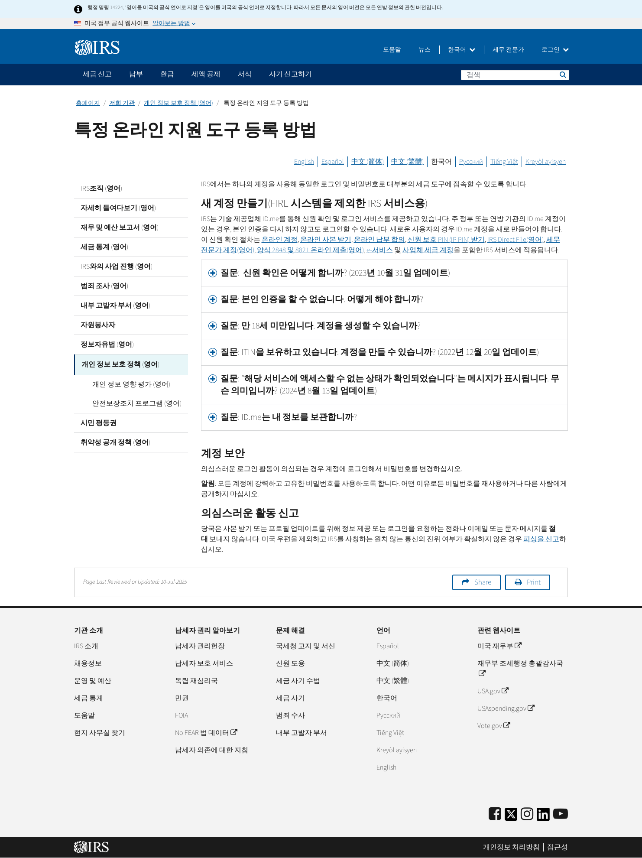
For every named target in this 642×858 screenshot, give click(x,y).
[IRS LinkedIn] (543, 817)
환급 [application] (167, 74)
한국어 (461, 50)
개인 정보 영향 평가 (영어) (126, 383)
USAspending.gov (505, 708)
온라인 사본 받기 (325, 239)
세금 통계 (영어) (104, 247)
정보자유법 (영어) (107, 344)
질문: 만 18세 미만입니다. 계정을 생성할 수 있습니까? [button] (320, 326)
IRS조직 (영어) (101, 188)
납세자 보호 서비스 (204, 663)
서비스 (379, 250)
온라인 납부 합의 (379, 239)
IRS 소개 (86, 646)
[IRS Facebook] (495, 814)
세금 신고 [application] (97, 74)
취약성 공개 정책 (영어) (115, 441)
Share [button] (482, 582)
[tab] (384, 273)
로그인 (555, 50)
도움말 (392, 50)
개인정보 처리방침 (511, 847)
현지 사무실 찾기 (99, 733)
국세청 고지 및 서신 (305, 646)
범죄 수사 (290, 715)
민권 (182, 698)
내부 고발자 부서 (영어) (115, 305)
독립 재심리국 (196, 681)
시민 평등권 (99, 421)
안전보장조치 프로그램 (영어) (131, 402)
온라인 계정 (280, 239)
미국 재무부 (499, 646)
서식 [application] (245, 74)
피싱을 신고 (541, 539)
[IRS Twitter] (511, 817)
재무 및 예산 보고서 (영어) (120, 227)
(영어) (515, 239)
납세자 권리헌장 (200, 646)
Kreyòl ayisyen (545, 161)
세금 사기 (290, 698)
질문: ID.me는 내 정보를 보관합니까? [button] (288, 417)
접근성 (557, 847)
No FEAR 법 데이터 (206, 733)
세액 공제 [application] (205, 74)
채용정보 (88, 663)
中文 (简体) (367, 161)
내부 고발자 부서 (301, 733)
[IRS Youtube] (560, 814)
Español (332, 161)
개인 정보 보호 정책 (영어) (178, 103)
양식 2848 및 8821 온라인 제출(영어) (310, 250)
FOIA (181, 715)
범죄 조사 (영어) (104, 286)
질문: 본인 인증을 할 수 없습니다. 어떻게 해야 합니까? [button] (321, 299)
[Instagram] (527, 814)
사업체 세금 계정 (428, 250)
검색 (562, 74)
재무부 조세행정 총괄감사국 (520, 669)
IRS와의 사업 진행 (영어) (116, 266)
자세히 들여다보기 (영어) (118, 208)
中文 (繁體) (407, 161)
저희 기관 (122, 103)
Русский (471, 161)
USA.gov (492, 691)
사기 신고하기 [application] (290, 74)
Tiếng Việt (504, 161)
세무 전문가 (508, 50)
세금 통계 (88, 698)
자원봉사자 (98, 325)
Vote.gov (493, 726)
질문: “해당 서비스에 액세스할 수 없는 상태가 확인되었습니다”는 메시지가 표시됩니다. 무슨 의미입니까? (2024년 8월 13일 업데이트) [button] (389, 385)
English (304, 161)
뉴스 (424, 50)
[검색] (515, 75)
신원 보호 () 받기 (446, 239)
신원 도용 (290, 663)
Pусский (388, 715)
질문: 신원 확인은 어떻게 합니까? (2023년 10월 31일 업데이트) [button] (335, 273)
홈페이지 (88, 103)
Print (534, 582)
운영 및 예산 (92, 681)
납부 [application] (136, 74)
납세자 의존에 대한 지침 (211, 750)
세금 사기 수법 (298, 681)
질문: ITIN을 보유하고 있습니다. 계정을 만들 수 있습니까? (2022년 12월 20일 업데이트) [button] (379, 352)
